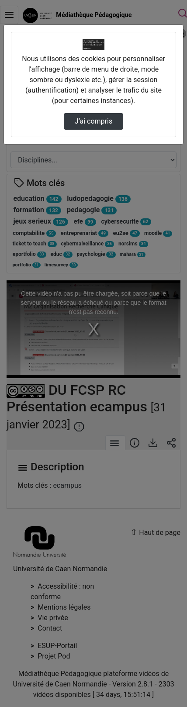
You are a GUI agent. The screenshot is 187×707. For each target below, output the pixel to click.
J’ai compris (93, 121)
